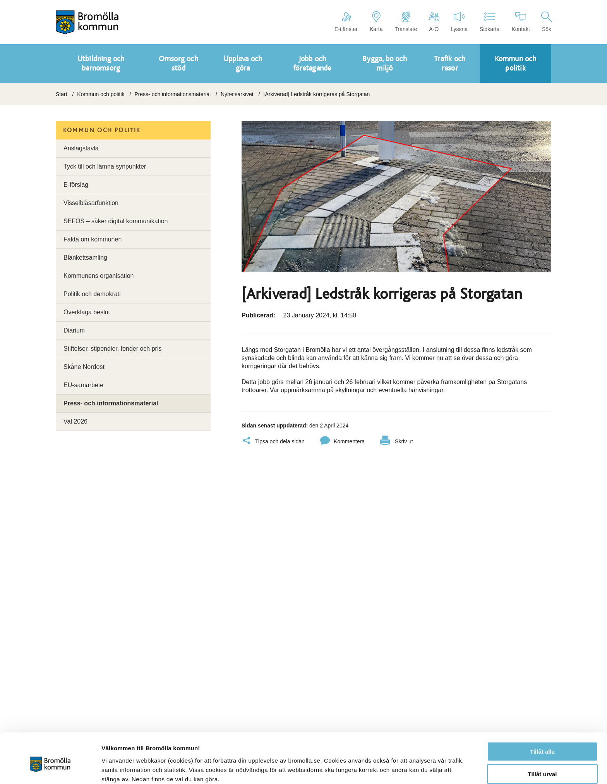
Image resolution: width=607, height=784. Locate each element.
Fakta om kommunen (92, 239)
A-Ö (434, 21)
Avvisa (542, 761)
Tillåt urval (542, 739)
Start (61, 94)
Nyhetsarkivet (237, 94)
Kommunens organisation (98, 275)
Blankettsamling (85, 257)
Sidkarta (489, 21)
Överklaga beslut (86, 312)
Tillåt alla (542, 716)
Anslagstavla (81, 148)
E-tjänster (346, 21)
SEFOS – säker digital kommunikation (115, 221)
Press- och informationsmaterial (172, 94)
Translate (405, 21)
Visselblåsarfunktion (90, 203)
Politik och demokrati (92, 294)
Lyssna (459, 21)
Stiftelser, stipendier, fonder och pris (112, 348)
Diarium (74, 330)
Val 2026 (75, 421)
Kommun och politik (100, 94)
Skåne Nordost (84, 367)
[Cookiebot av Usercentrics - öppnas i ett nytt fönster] (50, 769)
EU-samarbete (83, 385)
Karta (376, 21)
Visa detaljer (420, 768)
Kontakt (520, 21)
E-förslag (75, 184)
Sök (546, 21)
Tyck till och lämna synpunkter (104, 166)
